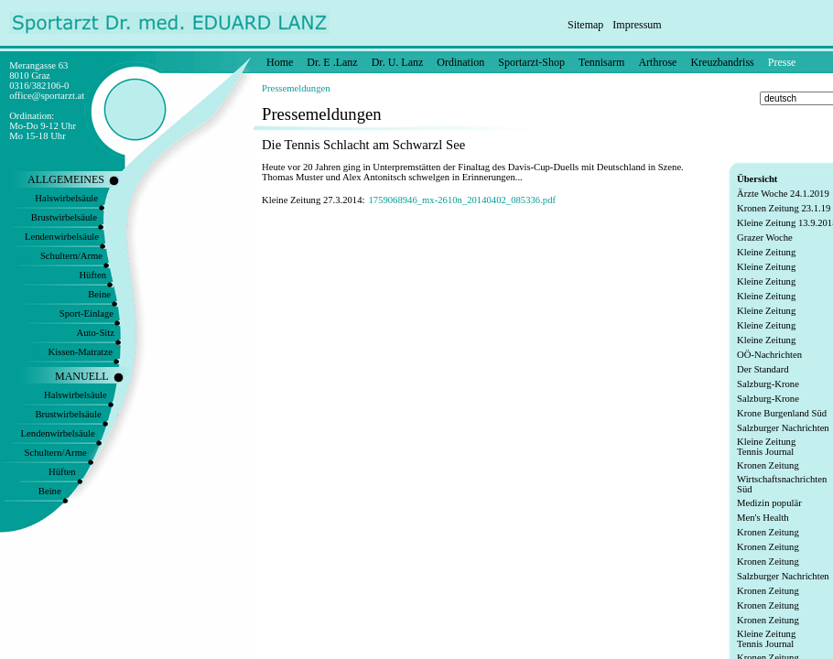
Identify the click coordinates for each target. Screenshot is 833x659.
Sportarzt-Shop (531, 62)
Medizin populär (769, 503)
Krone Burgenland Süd (782, 413)
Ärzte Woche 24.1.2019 (783, 194)
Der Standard (763, 369)
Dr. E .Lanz (332, 62)
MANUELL (82, 376)
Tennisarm (601, 62)
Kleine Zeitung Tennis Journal (766, 447)
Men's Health (763, 518)
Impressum (636, 24)
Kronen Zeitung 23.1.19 (783, 208)
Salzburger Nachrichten (783, 428)
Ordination (460, 62)
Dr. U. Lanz (398, 62)
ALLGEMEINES (65, 179)
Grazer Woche (765, 237)
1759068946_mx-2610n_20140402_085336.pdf (462, 200)
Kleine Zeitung (766, 252)
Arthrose (657, 62)
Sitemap (585, 24)
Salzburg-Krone (768, 384)
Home (279, 62)
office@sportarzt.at (46, 96)
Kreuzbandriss (721, 62)
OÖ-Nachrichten (769, 355)
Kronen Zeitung (768, 465)
